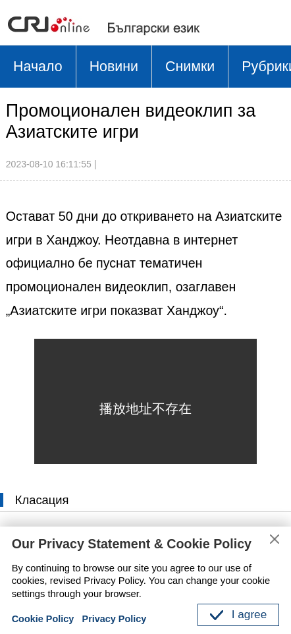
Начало (38, 67)
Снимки (193, 67)
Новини (115, 67)
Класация (43, 502)
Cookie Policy (44, 619)
